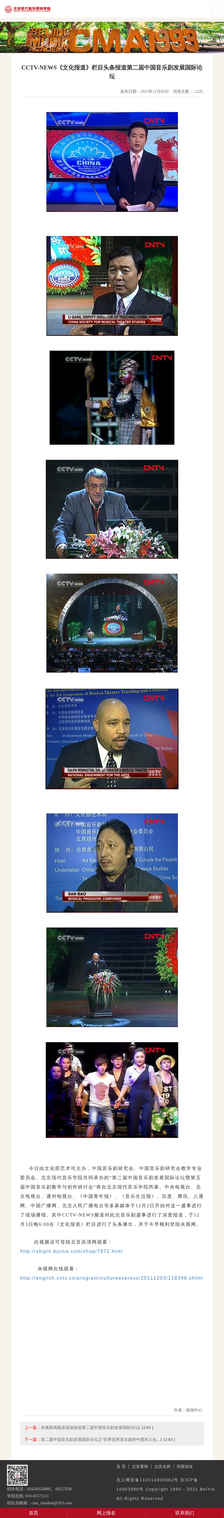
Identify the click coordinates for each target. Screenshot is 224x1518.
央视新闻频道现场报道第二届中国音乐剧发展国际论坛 (90, 1427)
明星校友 (185, 1466)
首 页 (121, 1466)
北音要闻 (140, 1466)
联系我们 (184, 1512)
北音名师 (162, 1466)
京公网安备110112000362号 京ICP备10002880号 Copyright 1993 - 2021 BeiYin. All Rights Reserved (166, 1489)
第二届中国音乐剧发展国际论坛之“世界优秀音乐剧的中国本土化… (101, 1439)
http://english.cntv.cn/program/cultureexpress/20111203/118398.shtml (111, 1278)
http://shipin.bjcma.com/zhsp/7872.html (71, 1251)
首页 (33, 1512)
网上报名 (106, 1512)
